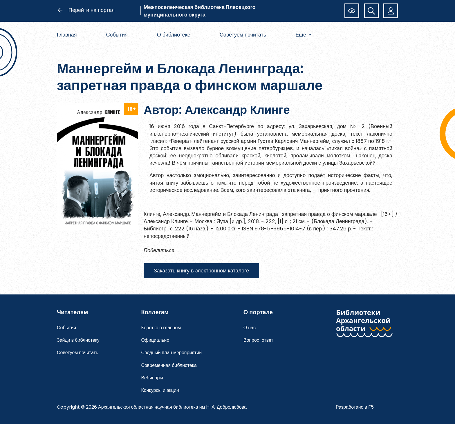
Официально (155, 340)
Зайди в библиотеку (78, 340)
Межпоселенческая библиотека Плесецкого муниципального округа (200, 10)
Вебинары (152, 377)
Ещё (303, 34)
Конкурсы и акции (160, 390)
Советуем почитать (243, 34)
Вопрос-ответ (258, 340)
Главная (67, 34)
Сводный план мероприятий (171, 352)
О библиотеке (173, 34)
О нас (249, 327)
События (116, 34)
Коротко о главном (161, 327)
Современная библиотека (169, 365)
